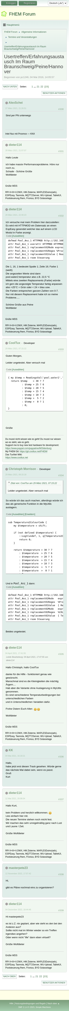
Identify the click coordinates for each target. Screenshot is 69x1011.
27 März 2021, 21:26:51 (15, 108)
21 (38, 86)
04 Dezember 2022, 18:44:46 (18, 909)
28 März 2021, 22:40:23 (15, 215)
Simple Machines (43, 1007)
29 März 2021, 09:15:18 (15, 474)
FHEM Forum (22, 13)
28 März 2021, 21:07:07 (15, 150)
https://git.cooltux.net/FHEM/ (34, 451)
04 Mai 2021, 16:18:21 (15, 756)
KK (11, 750)
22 (41, 86)
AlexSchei (16, 102)
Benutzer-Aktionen (54, 93)
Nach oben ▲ (53, 1003)
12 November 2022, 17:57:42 (18, 873)
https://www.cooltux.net (16, 457)
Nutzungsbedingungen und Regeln (30, 1003)
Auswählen (18, 236)
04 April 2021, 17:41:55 (15, 653)
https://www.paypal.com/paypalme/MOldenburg (28, 448)
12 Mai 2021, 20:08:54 (15, 798)
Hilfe (11, 1003)
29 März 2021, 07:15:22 (15, 348)
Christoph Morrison (22, 468)
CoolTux (14, 342)
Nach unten (10, 87)
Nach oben (9, 976)
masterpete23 (18, 867)
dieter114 (15, 144)
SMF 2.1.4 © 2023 (26, 1007)
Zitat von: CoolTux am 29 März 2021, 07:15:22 (34, 483)
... (35, 86)
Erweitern (30, 514)
